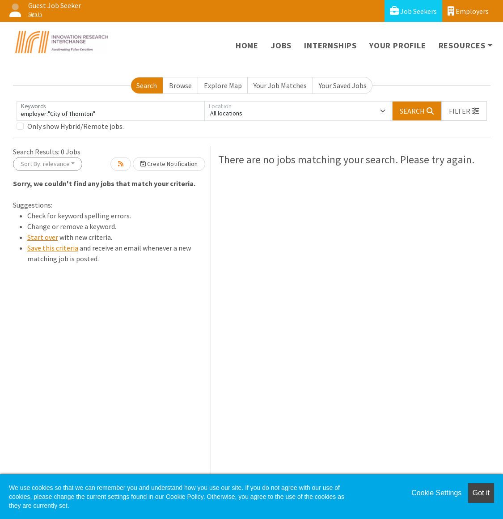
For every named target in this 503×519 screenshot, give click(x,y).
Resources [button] (462, 45)
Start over (42, 237)
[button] (464, 111)
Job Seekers (413, 11)
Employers (468, 11)
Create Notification (169, 164)
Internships (330, 45)
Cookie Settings (436, 493)
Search (146, 85)
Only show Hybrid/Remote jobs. (75, 126)
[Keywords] (110, 111)
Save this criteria (52, 247)
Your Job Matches (280, 85)
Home (247, 45)
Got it (481, 493)
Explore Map (223, 85)
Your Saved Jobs (343, 85)
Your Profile (397, 45)
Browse (180, 85)
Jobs (281, 45)
